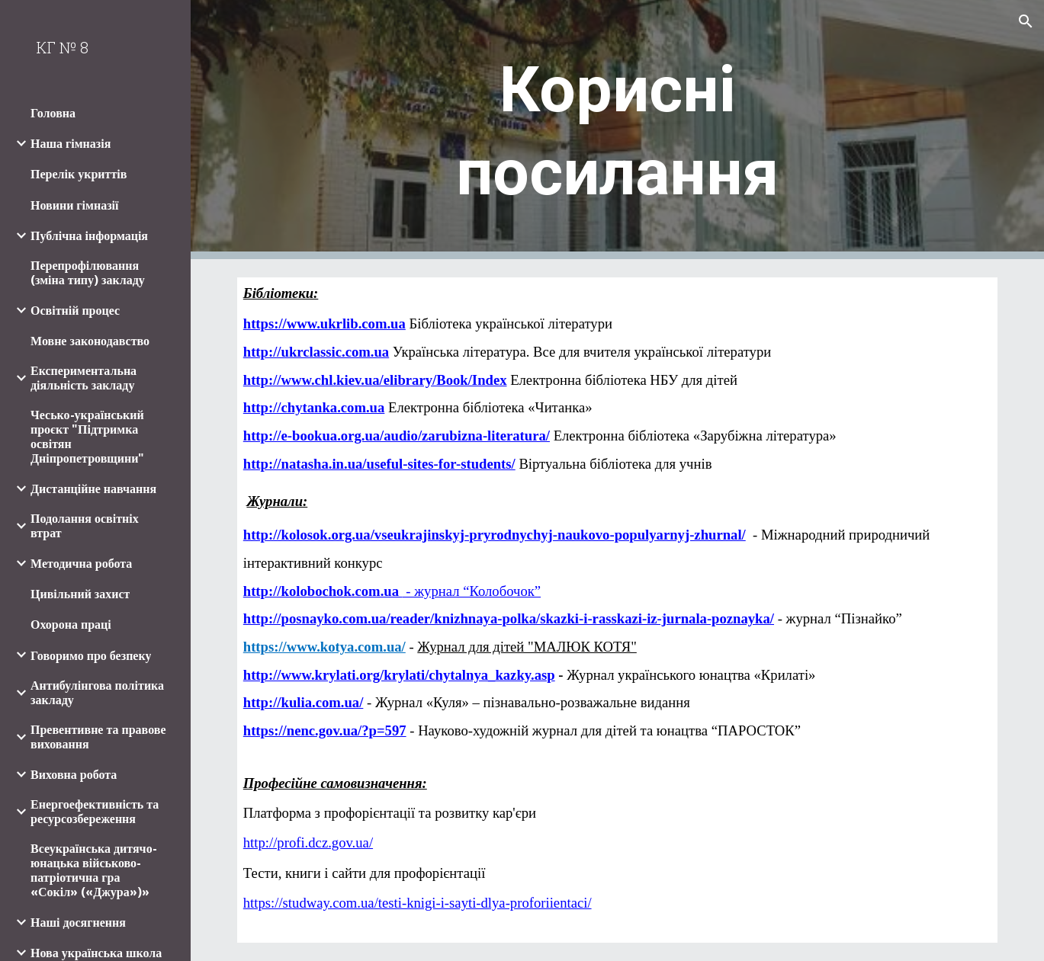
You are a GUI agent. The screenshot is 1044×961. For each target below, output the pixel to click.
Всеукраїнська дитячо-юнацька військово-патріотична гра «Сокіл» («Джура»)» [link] (94, 870)
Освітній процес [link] (75, 310)
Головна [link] (53, 113)
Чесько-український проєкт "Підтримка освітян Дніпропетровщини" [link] (87, 437)
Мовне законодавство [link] (90, 341)
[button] (1025, 21)
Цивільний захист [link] (80, 594)
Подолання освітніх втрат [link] (85, 525)
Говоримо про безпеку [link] (91, 656)
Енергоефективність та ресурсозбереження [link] (95, 811)
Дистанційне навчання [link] (93, 489)
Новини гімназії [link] (75, 205)
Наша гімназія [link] (71, 143)
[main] (617, 129)
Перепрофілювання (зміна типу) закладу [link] (88, 272)
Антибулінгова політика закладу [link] (97, 692)
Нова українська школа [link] (96, 953)
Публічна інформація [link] (89, 236)
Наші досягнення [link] (78, 922)
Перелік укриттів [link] (79, 174)
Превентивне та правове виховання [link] (98, 736)
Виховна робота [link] (74, 774)
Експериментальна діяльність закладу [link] (84, 378)
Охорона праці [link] (71, 624)
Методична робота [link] (81, 563)
